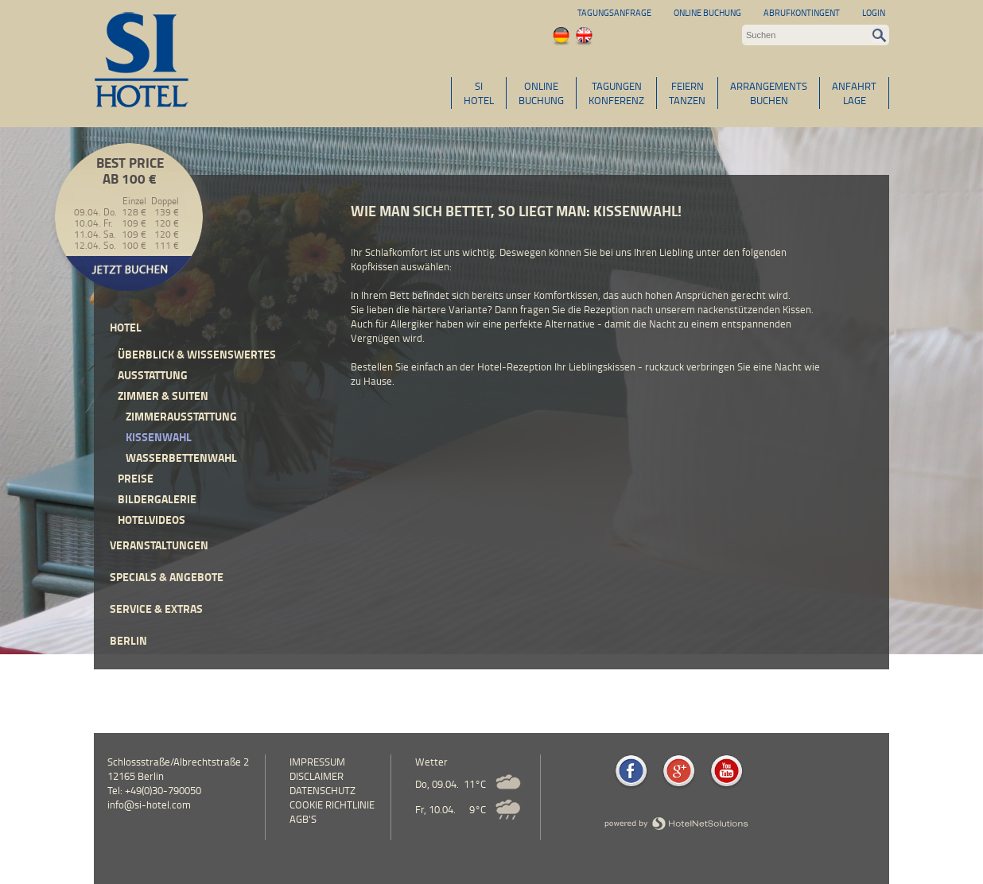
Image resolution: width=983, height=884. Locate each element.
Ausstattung (153, 374)
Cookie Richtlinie (332, 804)
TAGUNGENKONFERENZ (616, 93)
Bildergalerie (157, 498)
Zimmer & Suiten (163, 395)
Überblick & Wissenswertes (197, 354)
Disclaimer (316, 776)
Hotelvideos (151, 519)
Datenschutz (322, 790)
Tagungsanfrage (614, 12)
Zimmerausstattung (181, 416)
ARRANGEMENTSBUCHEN (768, 93)
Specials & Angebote (166, 576)
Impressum (317, 761)
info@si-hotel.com (149, 804)
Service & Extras (156, 608)
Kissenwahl (159, 436)
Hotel (126, 327)
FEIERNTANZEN (687, 93)
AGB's (303, 819)
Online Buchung (707, 12)
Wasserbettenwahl (181, 457)
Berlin (128, 640)
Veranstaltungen (159, 545)
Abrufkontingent (801, 12)
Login (873, 12)
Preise (135, 478)
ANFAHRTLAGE (854, 93)
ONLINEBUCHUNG (541, 93)
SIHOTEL (479, 93)
